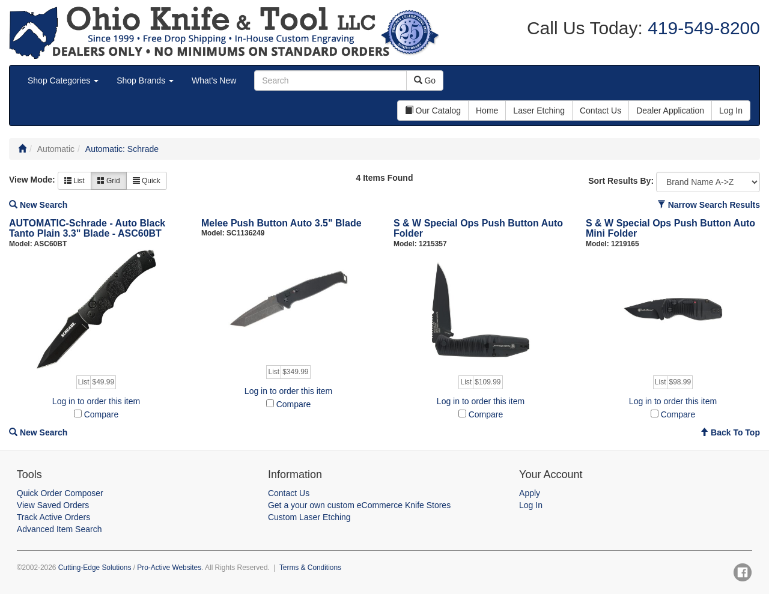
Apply (529, 493)
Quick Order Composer (60, 493)
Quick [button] (146, 181)
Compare (101, 414)
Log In (531, 505)
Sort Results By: (621, 181)
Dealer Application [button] (670, 110)
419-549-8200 (701, 28)
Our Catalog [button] (433, 110)
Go (425, 80)
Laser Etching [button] (539, 110)
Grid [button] (108, 181)
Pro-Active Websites (169, 567)
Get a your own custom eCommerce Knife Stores (359, 505)
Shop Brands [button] (145, 80)
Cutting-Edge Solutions (95, 567)
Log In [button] (731, 110)
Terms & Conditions (310, 567)
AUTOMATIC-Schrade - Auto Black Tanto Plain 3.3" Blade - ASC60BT (87, 228)
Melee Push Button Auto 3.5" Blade (281, 223)
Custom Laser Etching (309, 517)
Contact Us (288, 493)
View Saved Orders (53, 505)
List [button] (74, 181)
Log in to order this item (96, 401)
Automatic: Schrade (122, 149)
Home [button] (487, 110)
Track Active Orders (53, 517)
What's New (214, 80)
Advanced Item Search (59, 529)
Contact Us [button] (600, 110)
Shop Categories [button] (63, 80)
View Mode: (32, 179)
